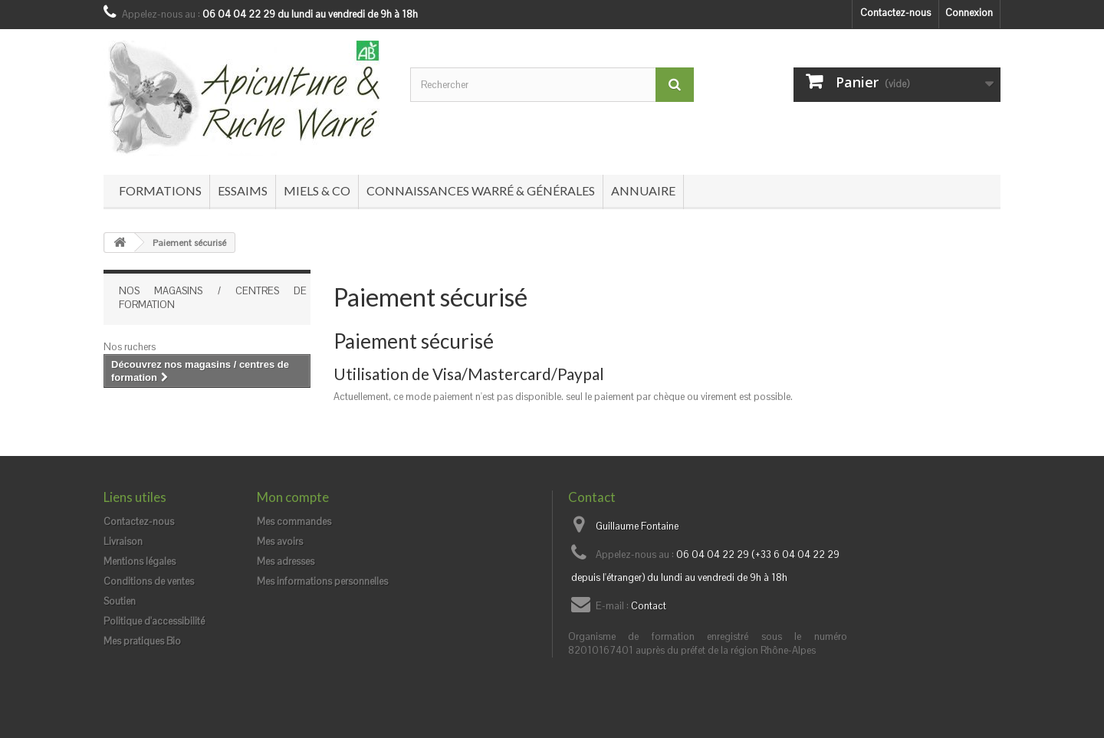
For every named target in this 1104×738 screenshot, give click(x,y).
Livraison (123, 541)
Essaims (243, 190)
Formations (160, 190)
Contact (648, 605)
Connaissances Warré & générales (480, 190)
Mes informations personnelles (322, 581)
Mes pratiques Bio (142, 641)
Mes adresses (285, 561)
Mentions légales (140, 561)
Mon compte (293, 497)
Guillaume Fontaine (637, 526)
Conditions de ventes (149, 581)
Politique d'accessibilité (154, 621)
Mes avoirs (280, 541)
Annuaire (643, 190)
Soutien (120, 601)
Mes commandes (294, 521)
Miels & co (317, 190)
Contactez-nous (895, 12)
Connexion (969, 12)
